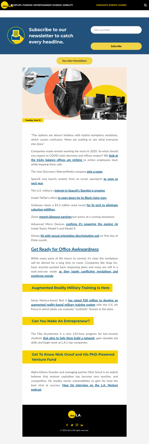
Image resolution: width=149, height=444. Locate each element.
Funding (28, 5)
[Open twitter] (72, 425)
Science (57, 5)
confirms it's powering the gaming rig (92, 224)
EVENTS (113, 5)
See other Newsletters (74, 60)
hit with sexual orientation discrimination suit (70, 235)
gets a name (94, 171)
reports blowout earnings (55, 216)
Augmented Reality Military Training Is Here (71, 288)
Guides (122, 5)
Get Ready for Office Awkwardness (65, 249)
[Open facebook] (67, 425)
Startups (16, 5)
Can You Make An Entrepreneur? (61, 321)
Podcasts (102, 5)
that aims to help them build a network (69, 338)
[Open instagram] (76, 425)
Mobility (68, 5)
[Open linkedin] (81, 425)
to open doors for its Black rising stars (82, 197)
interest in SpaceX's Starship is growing (80, 190)
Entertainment (42, 5)
